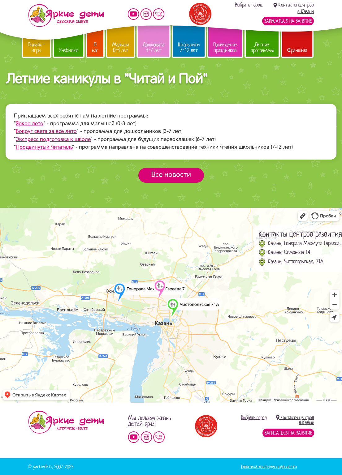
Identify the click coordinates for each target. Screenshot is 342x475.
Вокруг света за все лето (46, 131)
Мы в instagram (146, 14)
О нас (95, 47)
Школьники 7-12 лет (189, 47)
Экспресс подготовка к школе (53, 139)
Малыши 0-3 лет (120, 47)
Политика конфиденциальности (269, 467)
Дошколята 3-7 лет (153, 47)
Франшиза (297, 50)
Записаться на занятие (288, 21)
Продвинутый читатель (44, 147)
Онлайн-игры (36, 47)
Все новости (171, 175)
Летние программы (262, 47)
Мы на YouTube (133, 14)
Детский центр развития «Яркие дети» (66, 15)
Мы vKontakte (159, 14)
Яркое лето (29, 123)
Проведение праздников (225, 47)
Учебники (68, 50)
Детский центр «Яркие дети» (66, 422)
